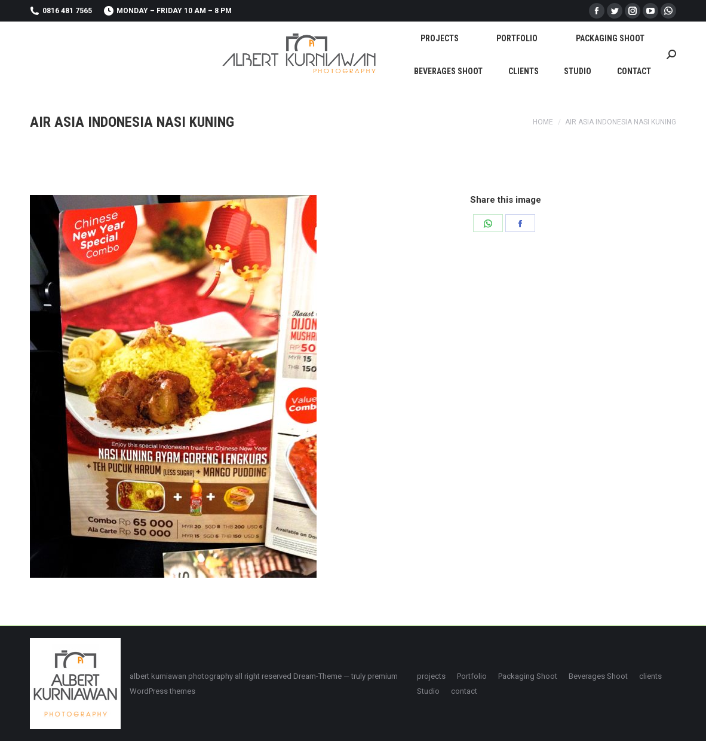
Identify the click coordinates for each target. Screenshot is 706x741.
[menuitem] (439, 38)
